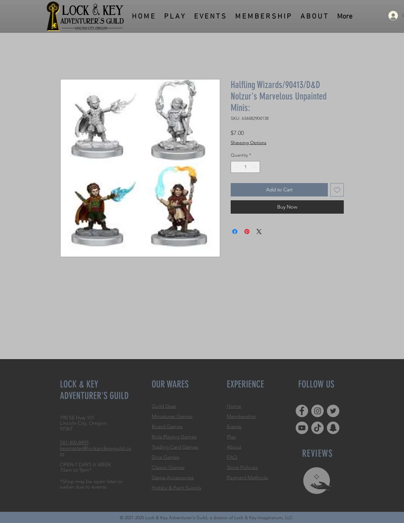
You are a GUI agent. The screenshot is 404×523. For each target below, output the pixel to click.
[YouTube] (302, 428)
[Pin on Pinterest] (247, 231)
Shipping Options (248, 142)
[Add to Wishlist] (337, 189)
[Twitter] (333, 411)
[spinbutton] (245, 167)
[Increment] (255, 167)
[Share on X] (259, 231)
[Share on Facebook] (235, 231)
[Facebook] (302, 411)
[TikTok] (317, 428)
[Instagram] (317, 411)
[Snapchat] (333, 428)
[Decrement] (236, 167)
